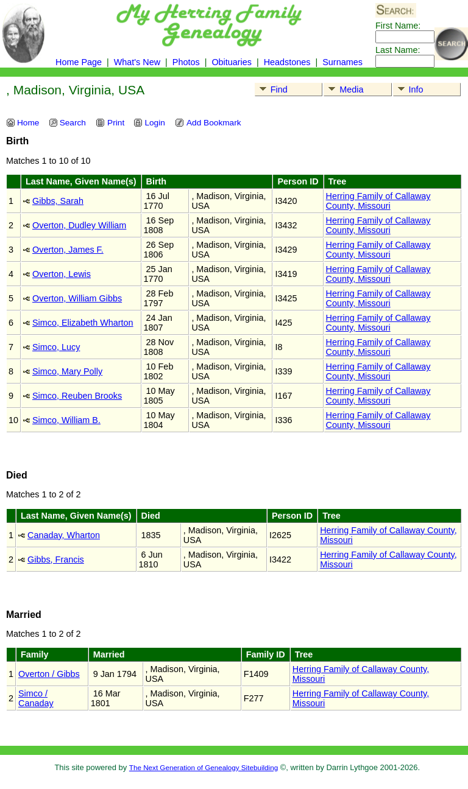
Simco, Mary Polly (67, 371)
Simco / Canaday (36, 698)
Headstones (287, 62)
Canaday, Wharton (63, 535)
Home (22, 122)
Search (67, 122)
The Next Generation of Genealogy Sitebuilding (203, 767)
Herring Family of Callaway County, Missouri (378, 201)
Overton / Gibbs (49, 674)
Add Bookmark (208, 122)
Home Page (78, 62)
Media (343, 89)
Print (110, 122)
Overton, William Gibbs (77, 298)
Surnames (342, 62)
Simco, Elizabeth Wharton (82, 323)
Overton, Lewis (61, 274)
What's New (137, 62)
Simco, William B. (66, 420)
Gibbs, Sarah (57, 201)
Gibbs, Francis (55, 559)
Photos (186, 62)
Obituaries (232, 62)
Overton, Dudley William (79, 225)
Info (409, 89)
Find (271, 89)
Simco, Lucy (56, 347)
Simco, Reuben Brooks (77, 396)
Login (149, 122)
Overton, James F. (68, 249)
